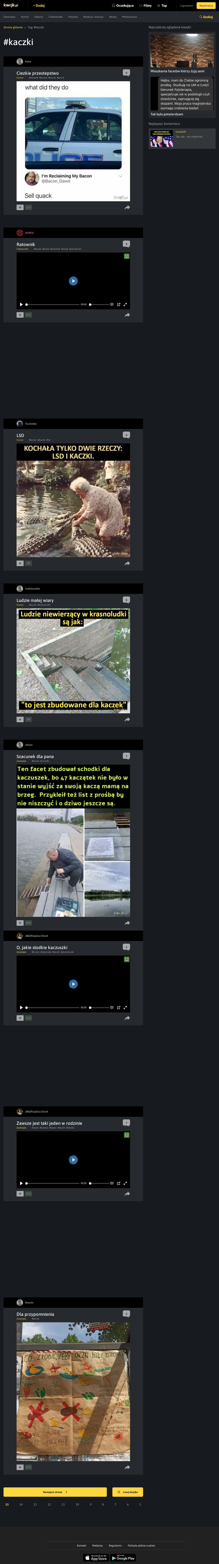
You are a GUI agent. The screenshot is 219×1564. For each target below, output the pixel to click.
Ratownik (26, 244)
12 (49, 1504)
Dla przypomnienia (35, 1314)
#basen (53, 1127)
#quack (60, 77)
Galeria (38, 16)
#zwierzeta (46, 952)
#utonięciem (75, 249)
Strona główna (13, 27)
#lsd (48, 440)
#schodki (44, 761)
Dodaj (40, 5)
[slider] (52, 304)
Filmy (148, 5)
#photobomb (67, 952)
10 (77, 1504)
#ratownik (55, 249)
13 (35, 1504)
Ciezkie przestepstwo (38, 73)
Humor (25, 16)
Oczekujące (125, 5)
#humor (33, 440)
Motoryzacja (129, 16)
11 (63, 1504)
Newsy (113, 16)
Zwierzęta (9, 16)
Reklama (97, 1545)
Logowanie (186, 5)
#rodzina (44, 1127)
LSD (20, 435)
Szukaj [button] (208, 17)
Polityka (73, 16)
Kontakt (81, 1545)
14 (21, 1504)
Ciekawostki (56, 16)
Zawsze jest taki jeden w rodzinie (49, 1123)
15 (7, 1504)
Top (164, 5)
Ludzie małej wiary (35, 600)
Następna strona (55, 1492)
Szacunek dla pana (35, 756)
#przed (45, 249)
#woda (35, 1127)
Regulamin (115, 1545)
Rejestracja (206, 5)
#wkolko (70, 1127)
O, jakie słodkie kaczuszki (42, 947)
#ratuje (64, 249)
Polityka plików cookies (141, 1545)
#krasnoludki (44, 605)
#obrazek (33, 77)
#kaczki (52, 77)
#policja (43, 77)
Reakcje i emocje (93, 16)
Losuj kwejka (127, 1492)
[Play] (21, 304)
